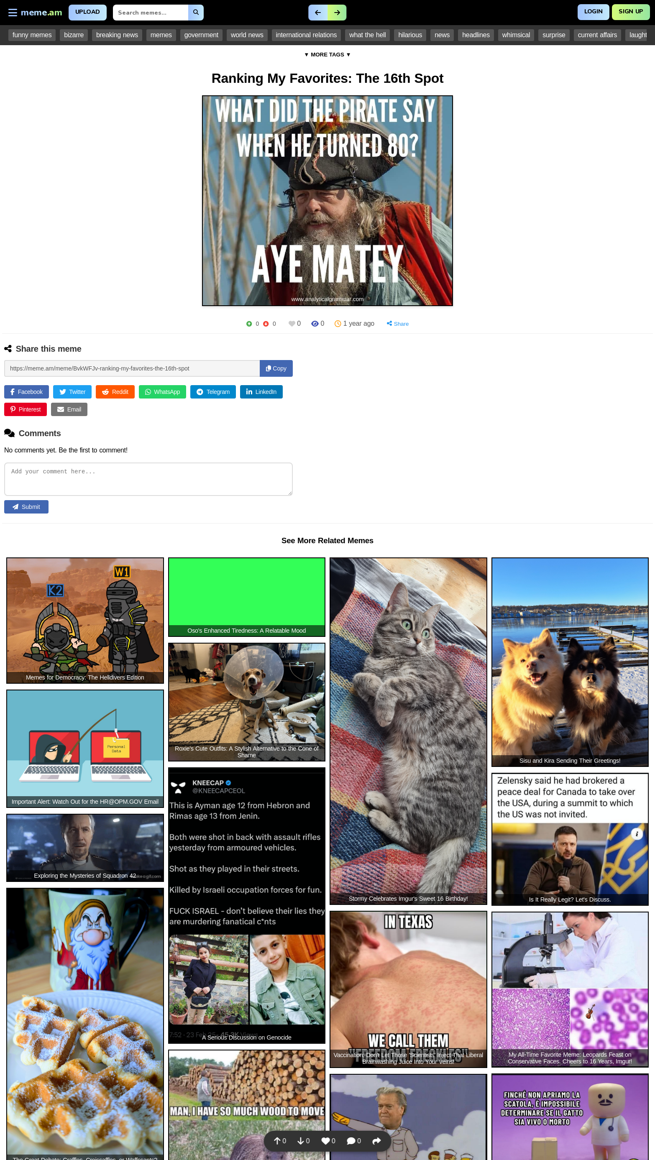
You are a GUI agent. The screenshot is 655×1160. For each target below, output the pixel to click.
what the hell (367, 34)
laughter (640, 34)
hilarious (410, 34)
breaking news (117, 34)
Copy (276, 368)
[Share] (398, 324)
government (201, 34)
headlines (476, 34)
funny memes (32, 34)
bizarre (74, 34)
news (442, 34)
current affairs (597, 34)
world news (247, 34)
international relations (306, 34)
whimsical (516, 34)
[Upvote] (249, 324)
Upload (87, 12)
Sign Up (631, 11)
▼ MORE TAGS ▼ (327, 54)
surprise (553, 34)
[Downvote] (266, 324)
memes (161, 34)
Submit (26, 509)
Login (593, 11)
